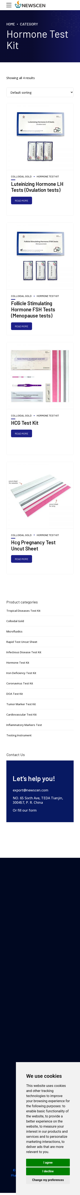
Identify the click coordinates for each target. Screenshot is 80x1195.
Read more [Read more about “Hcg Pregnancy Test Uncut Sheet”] (22, 560)
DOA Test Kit (15, 694)
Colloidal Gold (21, 176)
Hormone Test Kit (48, 176)
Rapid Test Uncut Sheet (22, 643)
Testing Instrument (19, 736)
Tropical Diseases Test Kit (24, 612)
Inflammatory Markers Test (25, 725)
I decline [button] (48, 1171)
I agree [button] (48, 1162)
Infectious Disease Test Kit (25, 653)
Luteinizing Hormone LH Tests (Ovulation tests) (37, 187)
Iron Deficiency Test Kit (22, 674)
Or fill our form (25, 810)
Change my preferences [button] (48, 1180)
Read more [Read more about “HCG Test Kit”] (22, 434)
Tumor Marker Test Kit (22, 705)
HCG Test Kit (24, 424)
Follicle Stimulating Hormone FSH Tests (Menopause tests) (33, 310)
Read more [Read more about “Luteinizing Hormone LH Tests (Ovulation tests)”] (22, 200)
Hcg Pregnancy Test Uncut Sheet (33, 546)
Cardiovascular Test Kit (22, 715)
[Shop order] (40, 92)
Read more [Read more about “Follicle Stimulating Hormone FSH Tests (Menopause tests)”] (22, 326)
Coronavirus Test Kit (20, 684)
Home (11, 24)
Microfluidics (15, 633)
